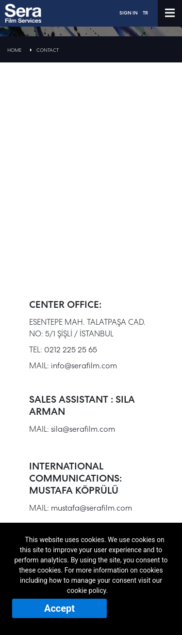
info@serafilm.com (84, 366)
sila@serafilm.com (83, 429)
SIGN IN (128, 13)
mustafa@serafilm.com (91, 508)
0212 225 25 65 (70, 350)
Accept (59, 608)
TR (145, 13)
